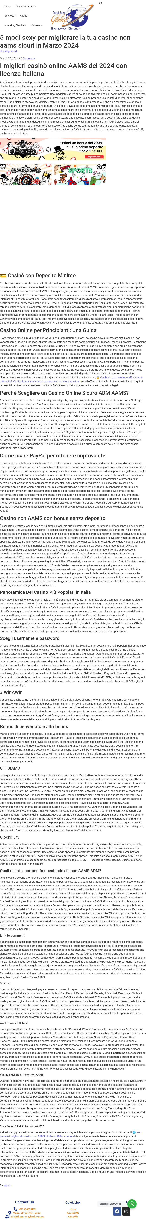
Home (6, 6)
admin (7, 1185)
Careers (36, 25)
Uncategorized (8, 51)
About (24, 15)
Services (9, 15)
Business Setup (25, 6)
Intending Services (15, 25)
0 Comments (28, 58)
